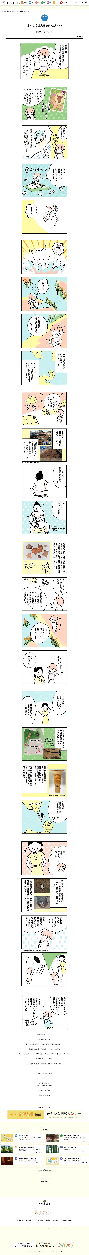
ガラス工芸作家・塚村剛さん (44, 1085)
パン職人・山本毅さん (44, 1090)
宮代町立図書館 (38, 1220)
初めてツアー (65, 2)
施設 (50, 2)
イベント (57, 2)
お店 (37, 2)
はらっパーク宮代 (67, 1220)
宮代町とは (25, 2)
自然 (44, 2)
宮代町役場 (20, 1220)
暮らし (33, 2)
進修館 (48, 1220)
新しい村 (28, 1220)
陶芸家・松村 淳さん (44, 1095)
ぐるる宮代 (56, 1220)
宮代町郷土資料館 (47, 1073)
